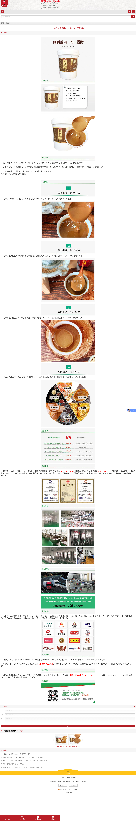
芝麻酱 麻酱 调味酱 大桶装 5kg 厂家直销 (61, 742)
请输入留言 (70, 720)
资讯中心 (53, 818)
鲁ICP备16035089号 (68, 792)
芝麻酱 (8, 23)
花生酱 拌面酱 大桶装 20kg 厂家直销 (74, 742)
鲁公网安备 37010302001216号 (68, 789)
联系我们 (62, 785)
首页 (2, 23)
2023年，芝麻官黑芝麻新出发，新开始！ (13, 764)
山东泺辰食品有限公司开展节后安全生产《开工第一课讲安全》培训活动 (22, 757)
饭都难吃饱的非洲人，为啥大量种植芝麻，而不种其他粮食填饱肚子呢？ (22, 767)
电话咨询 (7, 818)
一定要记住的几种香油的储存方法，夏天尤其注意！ (16, 754)
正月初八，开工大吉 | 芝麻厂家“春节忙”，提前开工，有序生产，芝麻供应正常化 (24, 760)
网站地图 (73, 785)
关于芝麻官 (38, 818)
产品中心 (22, 818)
